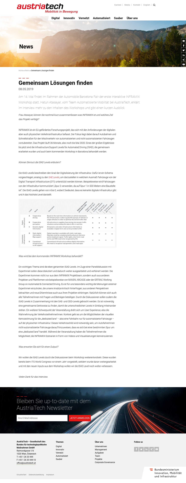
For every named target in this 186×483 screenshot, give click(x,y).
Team (97, 456)
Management (101, 449)
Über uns (132, 18)
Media (127, 5)
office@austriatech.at (26, 463)
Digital (56, 18)
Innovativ (69, 18)
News (27, 71)
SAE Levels (54, 177)
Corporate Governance (105, 462)
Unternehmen (101, 446)
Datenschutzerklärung (36, 475)
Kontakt (136, 5)
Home (21, 71)
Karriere (117, 5)
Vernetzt (84, 18)
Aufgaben (99, 453)
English (146, 5)
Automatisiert (101, 18)
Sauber (118, 18)
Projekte (98, 459)
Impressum (50, 475)
